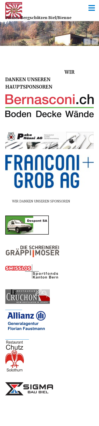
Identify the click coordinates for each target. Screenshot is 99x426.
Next (95, 41)
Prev (87, 41)
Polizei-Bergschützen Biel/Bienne (38, 17)
